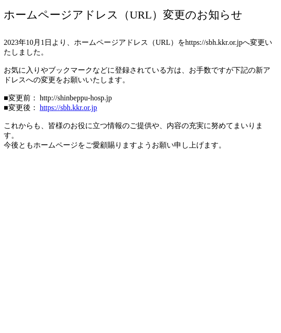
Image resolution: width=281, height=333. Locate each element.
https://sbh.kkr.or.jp (68, 107)
